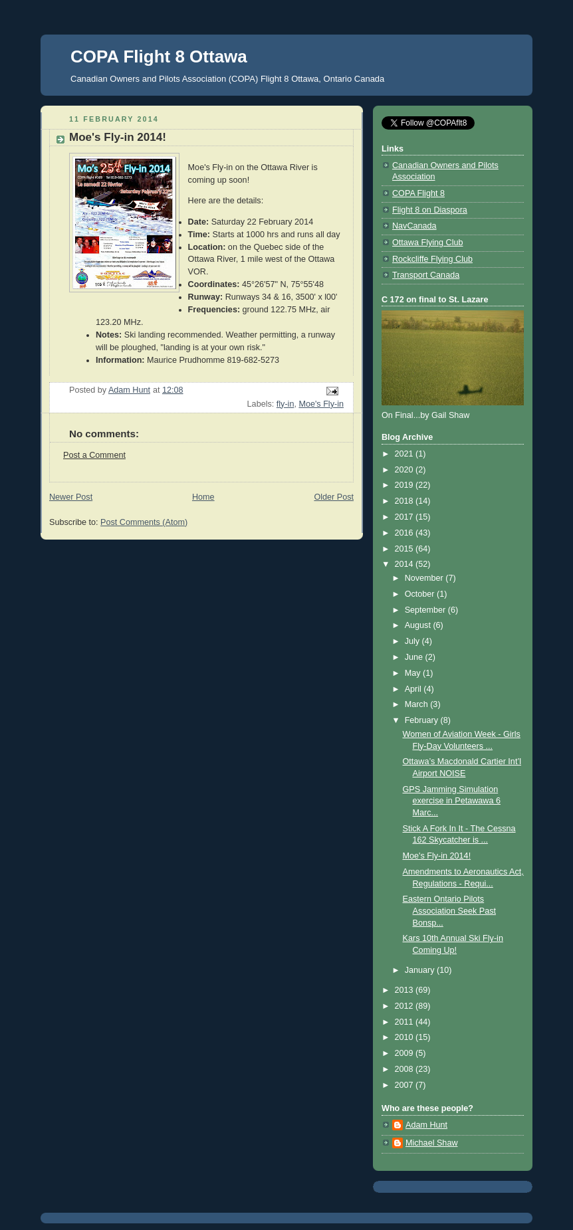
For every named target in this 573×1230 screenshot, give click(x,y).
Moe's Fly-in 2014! (437, 856)
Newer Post (70, 497)
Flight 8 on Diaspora (429, 210)
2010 (405, 1037)
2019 (405, 485)
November (425, 578)
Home (203, 497)
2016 (405, 533)
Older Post (334, 497)
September (426, 610)
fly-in (285, 404)
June (415, 657)
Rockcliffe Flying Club (432, 259)
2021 (405, 454)
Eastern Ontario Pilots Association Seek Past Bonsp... (449, 910)
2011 (405, 1022)
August (419, 625)
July (413, 641)
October (421, 594)
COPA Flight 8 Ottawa (158, 56)
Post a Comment (94, 455)
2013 (405, 990)
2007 (405, 1085)
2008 (405, 1069)
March (418, 704)
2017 (405, 517)
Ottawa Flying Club (427, 242)
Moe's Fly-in (321, 404)
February (423, 720)
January (421, 970)
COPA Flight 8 (418, 193)
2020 (405, 469)
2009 (405, 1053)
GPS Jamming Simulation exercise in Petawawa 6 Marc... (452, 801)
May (414, 673)
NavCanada (414, 226)
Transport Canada (425, 275)
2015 (405, 549)
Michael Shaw (431, 1143)
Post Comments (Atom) (143, 522)
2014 (405, 564)
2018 (405, 501)
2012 (405, 1006)
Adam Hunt (426, 1125)
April (414, 689)
